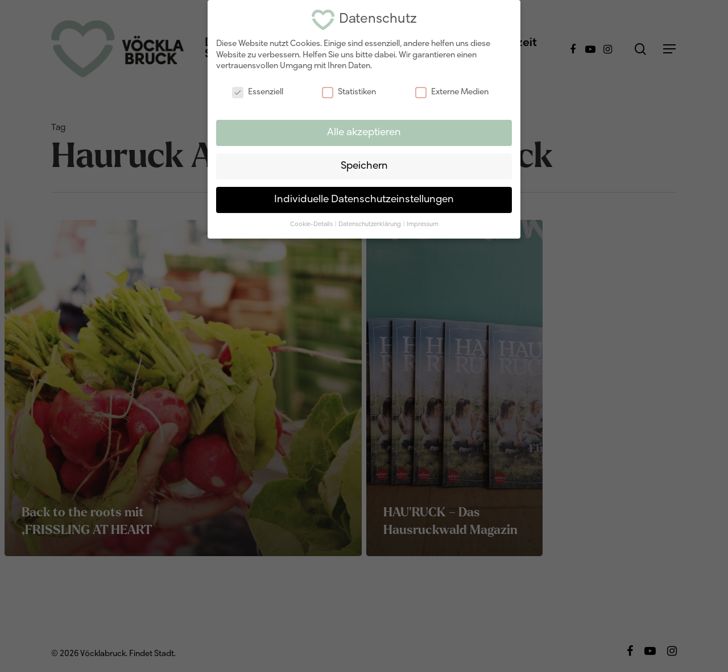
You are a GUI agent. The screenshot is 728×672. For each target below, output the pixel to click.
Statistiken (349, 89)
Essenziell (257, 89)
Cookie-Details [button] (312, 221)
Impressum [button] (423, 221)
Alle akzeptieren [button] (364, 129)
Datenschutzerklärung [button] (370, 221)
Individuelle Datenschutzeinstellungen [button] (364, 196)
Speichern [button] (364, 162)
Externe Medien (452, 89)
